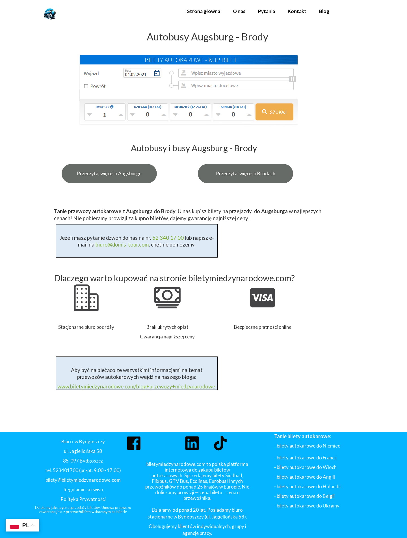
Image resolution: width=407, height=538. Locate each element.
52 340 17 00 (167, 238)
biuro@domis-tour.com (122, 244)
